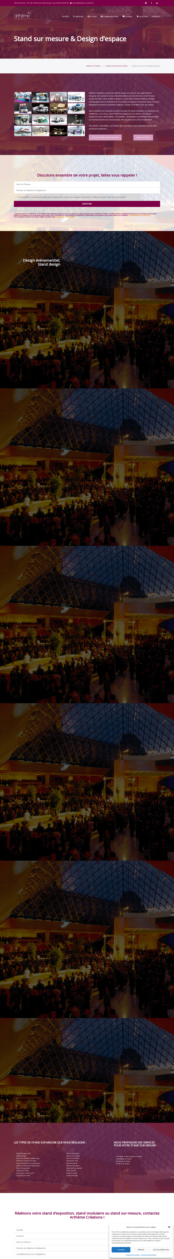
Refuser (141, 1250)
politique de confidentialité (65, 217)
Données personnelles (148, 1255)
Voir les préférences (161, 1250)
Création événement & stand (116, 66)
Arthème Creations (93, 66)
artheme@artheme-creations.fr (83, 3)
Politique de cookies (133, 1255)
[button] (169, 1227)
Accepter (121, 1250)
